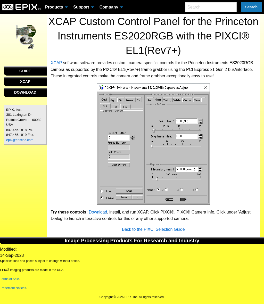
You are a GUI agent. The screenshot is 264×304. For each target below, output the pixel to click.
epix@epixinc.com (20, 140)
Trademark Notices (13, 288)
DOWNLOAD (25, 92)
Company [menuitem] (109, 7)
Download (98, 212)
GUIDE (25, 71)
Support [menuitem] (81, 7)
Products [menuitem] (54, 7)
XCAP (25, 81)
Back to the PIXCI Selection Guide (153, 229)
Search (251, 7)
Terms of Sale (9, 279)
